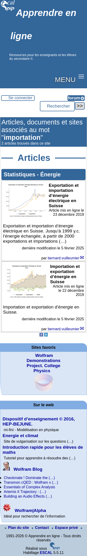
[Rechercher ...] (57, 106)
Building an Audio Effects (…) (28, 496)
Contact (41, 528)
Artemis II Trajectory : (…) (25, 492)
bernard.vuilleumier (63, 258)
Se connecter (20, 97)
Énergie (50, 174)
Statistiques (20, 174)
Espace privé (65, 528)
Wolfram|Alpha (24, 510)
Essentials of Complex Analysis (29, 487)
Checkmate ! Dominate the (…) (29, 478)
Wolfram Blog (22, 469)
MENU (65, 79)
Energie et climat (20, 435)
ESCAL (46, 553)
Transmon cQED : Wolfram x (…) (31, 482)
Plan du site (17, 528)
